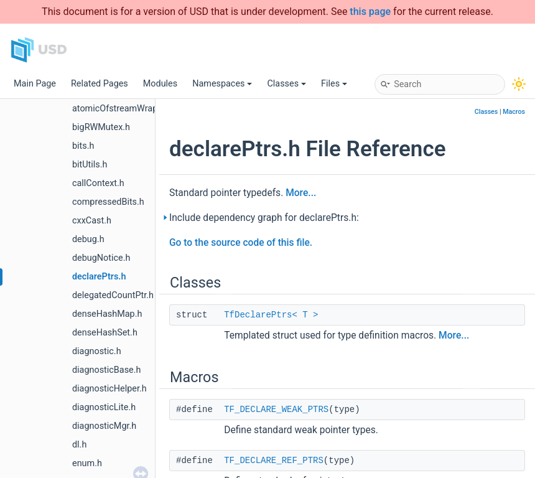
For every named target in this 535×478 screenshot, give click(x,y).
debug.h (88, 239)
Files (334, 83)
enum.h (87, 463)
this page (370, 11)
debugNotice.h (101, 258)
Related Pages (99, 83)
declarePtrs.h (99, 276)
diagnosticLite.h (104, 407)
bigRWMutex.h (101, 127)
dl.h (79, 444)
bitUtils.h (89, 164)
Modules (160, 83)
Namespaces (222, 83)
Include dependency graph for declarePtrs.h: (264, 217)
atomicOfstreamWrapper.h (124, 108)
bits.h (83, 146)
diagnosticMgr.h (104, 426)
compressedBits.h (108, 202)
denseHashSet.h (104, 332)
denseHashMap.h (107, 314)
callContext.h (98, 183)
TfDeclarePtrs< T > (271, 315)
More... (301, 193)
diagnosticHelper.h (109, 388)
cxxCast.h (91, 220)
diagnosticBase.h (106, 370)
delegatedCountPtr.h (113, 295)
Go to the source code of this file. (240, 242)
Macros (514, 112)
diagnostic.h (96, 351)
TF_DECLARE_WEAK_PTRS (276, 410)
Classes (286, 83)
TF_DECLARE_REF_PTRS (273, 461)
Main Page (35, 83)
